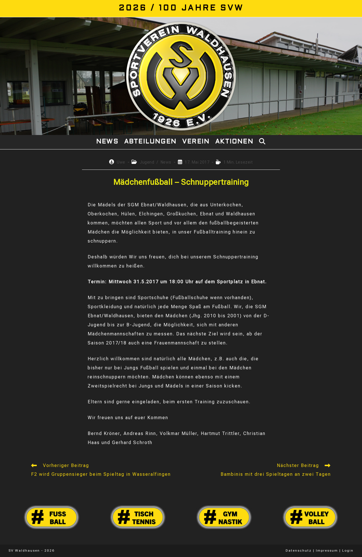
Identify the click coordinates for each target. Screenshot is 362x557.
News (166, 162)
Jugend (147, 162)
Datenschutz (299, 550)
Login (348, 550)
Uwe (121, 162)
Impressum (327, 550)
